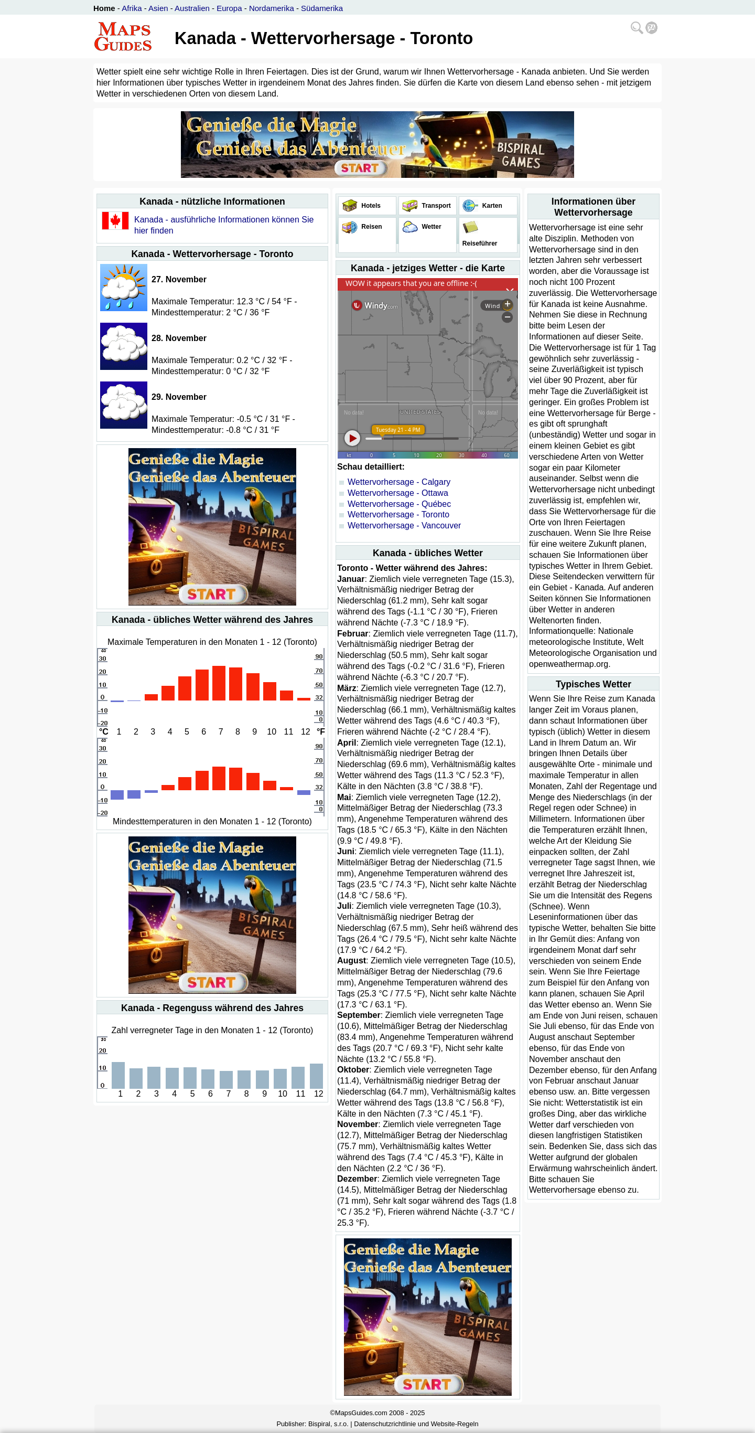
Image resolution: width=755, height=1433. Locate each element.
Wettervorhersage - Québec (399, 504)
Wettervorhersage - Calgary (399, 481)
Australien (192, 8)
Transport (435, 205)
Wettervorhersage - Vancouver (404, 525)
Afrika (132, 8)
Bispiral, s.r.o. (328, 1424)
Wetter (430, 226)
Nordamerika (271, 8)
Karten (491, 205)
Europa (229, 8)
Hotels (370, 205)
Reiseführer (478, 243)
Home (104, 8)
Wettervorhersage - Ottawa (398, 493)
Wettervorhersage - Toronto (398, 514)
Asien (158, 8)
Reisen (371, 226)
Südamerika (322, 8)
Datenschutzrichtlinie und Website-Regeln (416, 1424)
